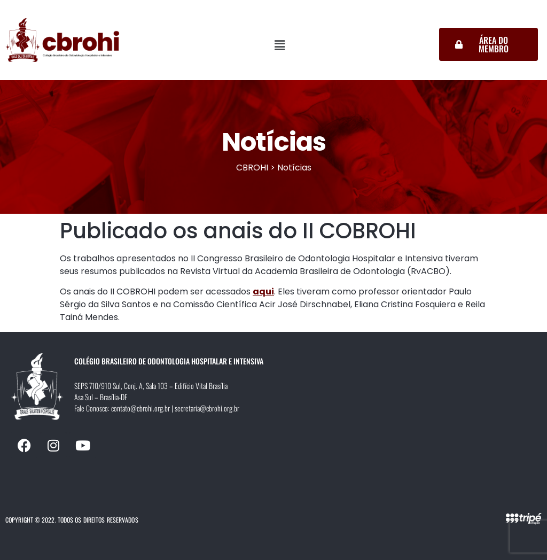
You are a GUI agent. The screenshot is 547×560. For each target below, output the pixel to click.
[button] (280, 45)
